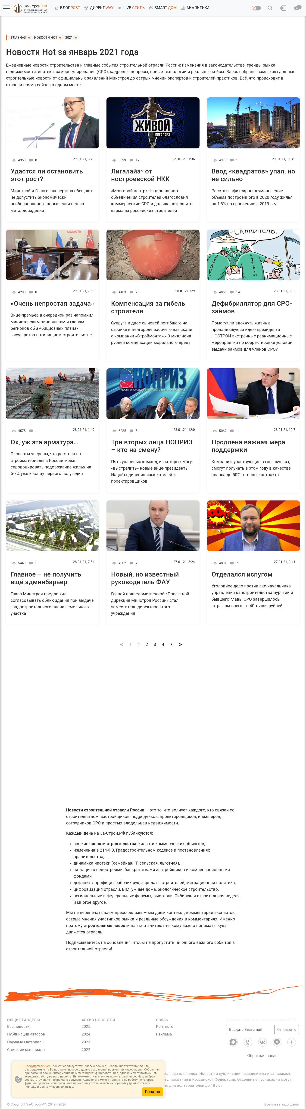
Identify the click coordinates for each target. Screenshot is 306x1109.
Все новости (18, 1026)
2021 (69, 37)
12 (134, 160)
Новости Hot (45, 37)
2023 (86, 1042)
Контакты (165, 1026)
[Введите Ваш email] (250, 1029)
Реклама (164, 1034)
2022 (86, 1050)
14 (234, 292)
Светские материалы (26, 1050)
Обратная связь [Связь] (262, 1055)
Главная (18, 37)
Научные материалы (25, 1042)
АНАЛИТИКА (194, 8)
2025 (86, 1026)
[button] (6, 8)
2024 (86, 1034)
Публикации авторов (26, 1034)
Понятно (152, 1092)
